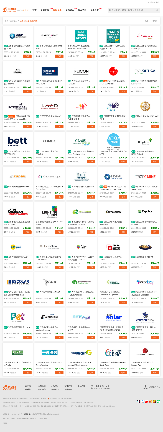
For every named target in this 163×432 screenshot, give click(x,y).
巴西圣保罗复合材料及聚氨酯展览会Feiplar (18, 363)
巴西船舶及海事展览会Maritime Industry (47, 328)
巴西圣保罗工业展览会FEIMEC (47, 152)
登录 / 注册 (153, 2)
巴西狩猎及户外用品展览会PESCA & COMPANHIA (79, 47)
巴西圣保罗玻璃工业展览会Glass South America (81, 152)
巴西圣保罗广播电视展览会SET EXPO (80, 328)
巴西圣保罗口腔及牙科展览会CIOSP (17, 47)
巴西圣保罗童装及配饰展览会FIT (113, 117)
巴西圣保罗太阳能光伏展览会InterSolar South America (111, 328)
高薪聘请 (55, 389)
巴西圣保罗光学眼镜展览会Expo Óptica (144, 82)
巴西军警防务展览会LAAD (48, 116)
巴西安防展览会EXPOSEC (17, 187)
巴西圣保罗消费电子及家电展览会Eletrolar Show (81, 223)
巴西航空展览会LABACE (48, 292)
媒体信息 (68, 389)
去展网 (5, 423)
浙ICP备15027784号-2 (38, 398)
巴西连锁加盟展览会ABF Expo (16, 258)
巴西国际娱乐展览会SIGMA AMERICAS (49, 82)
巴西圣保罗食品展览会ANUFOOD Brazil (113, 82)
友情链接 (42, 386)
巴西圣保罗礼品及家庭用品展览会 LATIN (17, 223)
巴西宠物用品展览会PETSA (17, 327)
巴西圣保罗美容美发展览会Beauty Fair (142, 363)
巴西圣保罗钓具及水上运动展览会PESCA (113, 47)
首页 (34, 10)
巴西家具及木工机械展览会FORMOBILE (49, 258)
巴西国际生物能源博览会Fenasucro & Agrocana (110, 293)
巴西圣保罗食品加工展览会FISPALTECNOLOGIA (113, 188)
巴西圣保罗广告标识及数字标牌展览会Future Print (81, 258)
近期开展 (45, 9)
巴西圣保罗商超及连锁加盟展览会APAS (113, 152)
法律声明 (68, 386)
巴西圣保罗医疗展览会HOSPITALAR (142, 152)
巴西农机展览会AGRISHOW (145, 116)
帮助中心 (42, 389)
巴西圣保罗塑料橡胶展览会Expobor (144, 223)
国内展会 (69, 9)
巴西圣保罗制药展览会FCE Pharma (81, 188)
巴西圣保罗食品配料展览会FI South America (81, 293)
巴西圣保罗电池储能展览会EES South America (49, 363)
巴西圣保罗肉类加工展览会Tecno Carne (144, 188)
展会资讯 (82, 10)
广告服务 (55, 386)
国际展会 (57, 10)
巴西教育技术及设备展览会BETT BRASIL (17, 152)
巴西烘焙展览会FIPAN (142, 257)
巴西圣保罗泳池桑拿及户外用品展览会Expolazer (144, 293)
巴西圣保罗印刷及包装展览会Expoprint (17, 82)
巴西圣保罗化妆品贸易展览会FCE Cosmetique (49, 188)
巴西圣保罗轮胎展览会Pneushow (111, 223)
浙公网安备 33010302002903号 (60, 398)
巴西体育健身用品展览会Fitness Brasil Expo (113, 363)
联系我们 (28, 389)
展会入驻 (94, 9)
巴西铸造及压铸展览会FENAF (111, 258)
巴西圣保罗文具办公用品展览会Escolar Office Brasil (17, 293)
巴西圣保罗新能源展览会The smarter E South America (79, 363)
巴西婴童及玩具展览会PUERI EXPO (79, 117)
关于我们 (28, 386)
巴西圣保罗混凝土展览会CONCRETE (143, 328)
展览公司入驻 (154, 387)
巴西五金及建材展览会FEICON (79, 82)
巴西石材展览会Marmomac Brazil (49, 47)
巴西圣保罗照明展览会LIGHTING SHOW (49, 223)
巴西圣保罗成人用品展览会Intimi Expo (144, 47)
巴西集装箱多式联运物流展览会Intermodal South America (17, 117)
